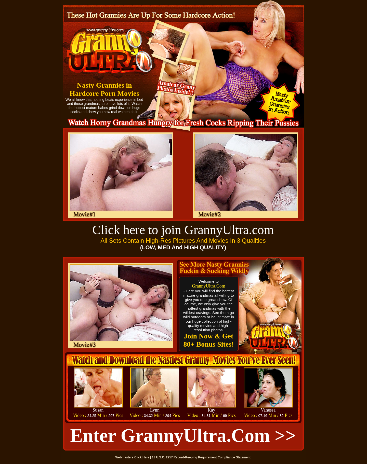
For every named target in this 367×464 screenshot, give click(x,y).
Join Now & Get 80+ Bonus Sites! (209, 340)
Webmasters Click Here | (133, 457)
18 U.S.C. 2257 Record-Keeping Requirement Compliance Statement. (202, 457)
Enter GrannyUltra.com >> (183, 435)
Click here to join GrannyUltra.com (183, 230)
